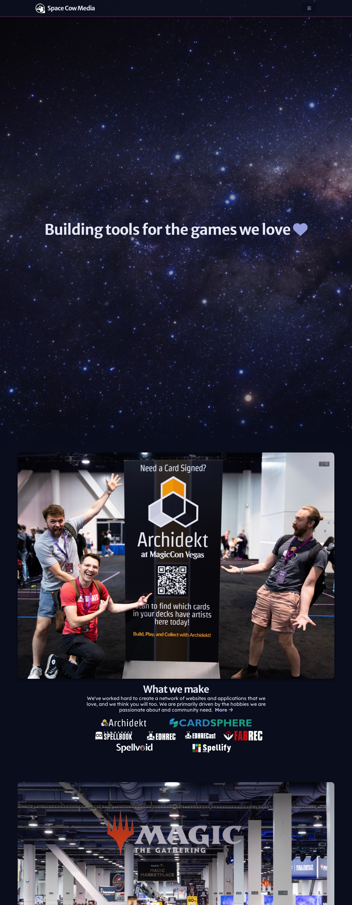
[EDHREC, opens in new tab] (161, 735)
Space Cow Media (65, 8)
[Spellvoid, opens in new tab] (134, 748)
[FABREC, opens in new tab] (243, 735)
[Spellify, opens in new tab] (211, 748)
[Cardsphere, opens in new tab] (209, 723)
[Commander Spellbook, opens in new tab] (113, 735)
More (224, 710)
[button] (309, 8)
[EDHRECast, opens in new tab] (200, 735)
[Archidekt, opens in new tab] (124, 723)
